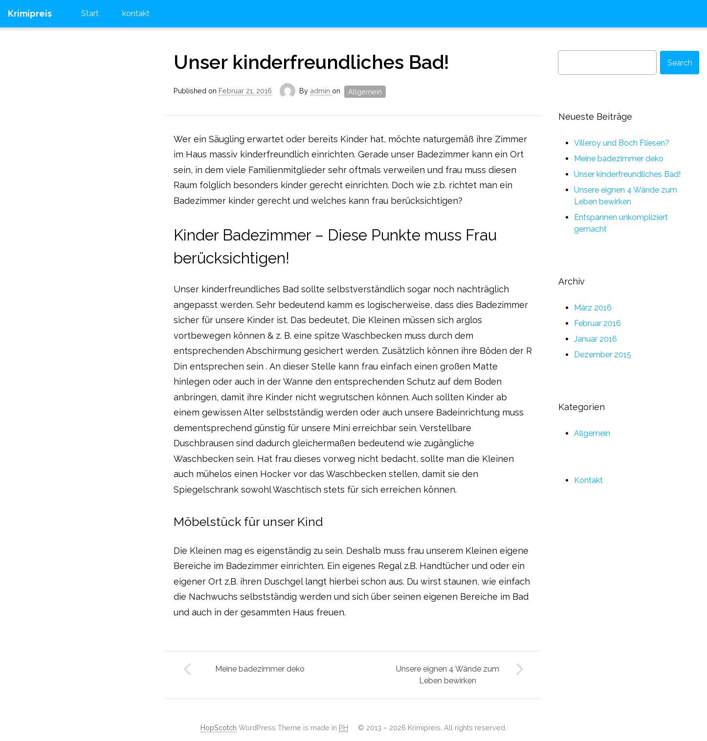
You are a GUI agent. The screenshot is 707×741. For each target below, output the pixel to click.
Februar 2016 (597, 323)
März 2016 (593, 307)
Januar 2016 (595, 339)
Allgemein (365, 91)
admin (321, 91)
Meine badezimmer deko (260, 669)
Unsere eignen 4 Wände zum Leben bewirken (447, 674)
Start (90, 13)
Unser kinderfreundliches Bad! (311, 62)
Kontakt (588, 480)
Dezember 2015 (602, 354)
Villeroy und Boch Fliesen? (621, 143)
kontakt (136, 13)
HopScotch (218, 727)
